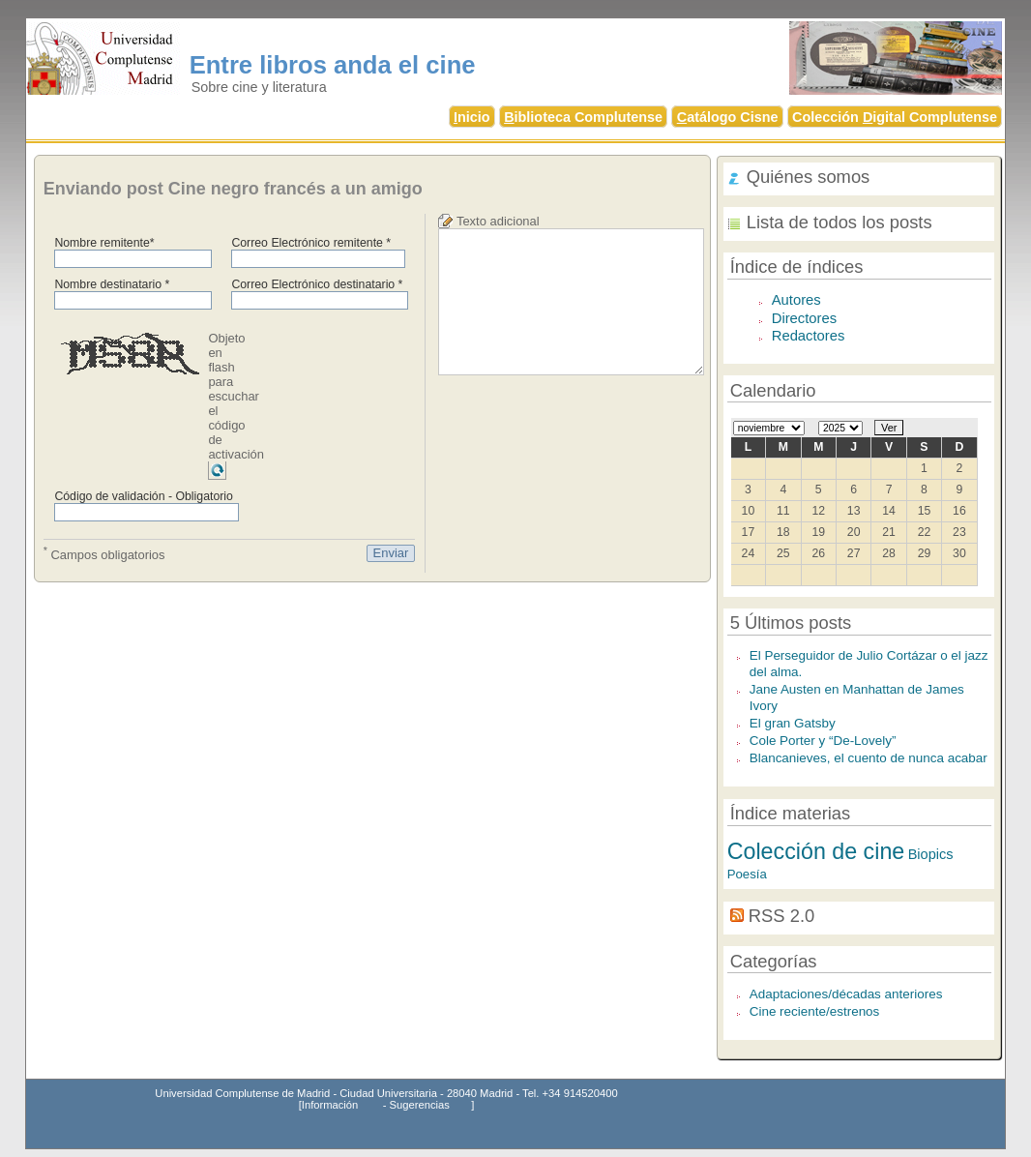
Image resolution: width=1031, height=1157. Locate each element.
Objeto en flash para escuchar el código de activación (236, 396)
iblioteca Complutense (583, 117)
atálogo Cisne (728, 117)
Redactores (808, 335)
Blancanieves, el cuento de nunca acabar (868, 758)
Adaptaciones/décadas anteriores (846, 994)
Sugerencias (420, 1105)
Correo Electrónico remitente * (311, 243)
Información (330, 1105)
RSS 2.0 (781, 915)
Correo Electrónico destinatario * (316, 284)
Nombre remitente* (104, 243)
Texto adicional (498, 221)
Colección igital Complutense (894, 117)
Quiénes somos (808, 176)
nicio (472, 117)
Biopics (931, 854)
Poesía (747, 874)
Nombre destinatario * (111, 284)
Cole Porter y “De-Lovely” (823, 740)
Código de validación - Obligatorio (143, 496)
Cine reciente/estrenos (815, 1011)
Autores (796, 300)
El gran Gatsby (793, 723)
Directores (804, 318)
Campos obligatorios (104, 553)
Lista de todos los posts (839, 222)
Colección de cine (816, 851)
